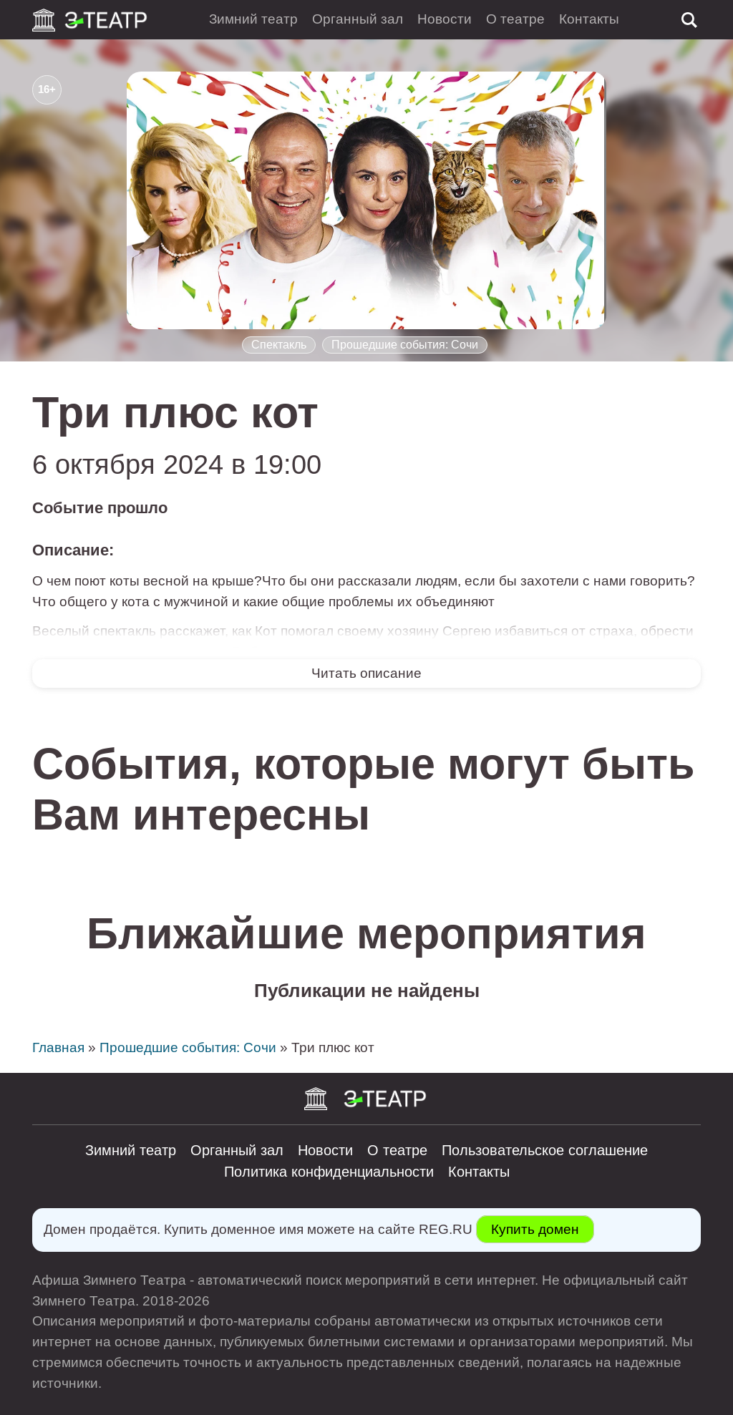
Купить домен (535, 1229)
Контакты (589, 18)
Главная (58, 1047)
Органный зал (357, 18)
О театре (515, 18)
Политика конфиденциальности (329, 1172)
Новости (444, 18)
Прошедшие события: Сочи (404, 345)
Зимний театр (253, 18)
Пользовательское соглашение (545, 1150)
